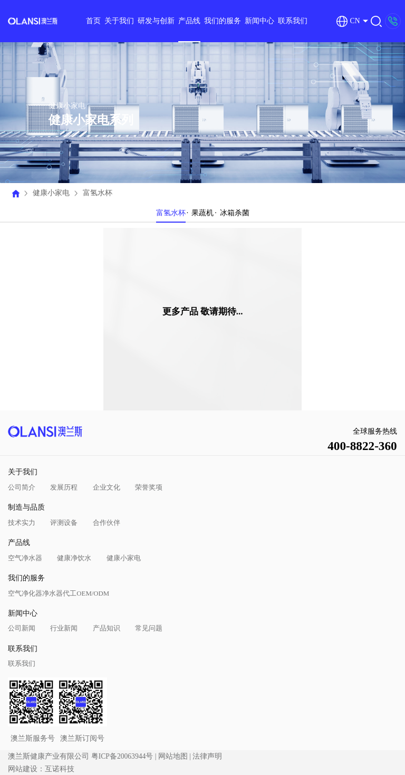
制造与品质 (26, 507)
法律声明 (207, 756)
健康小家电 (51, 193)
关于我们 (119, 21)
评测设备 (64, 523)
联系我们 (292, 21)
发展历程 (64, 487)
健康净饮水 (74, 558)
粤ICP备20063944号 (122, 756)
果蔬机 (202, 213)
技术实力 (21, 523)
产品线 (189, 21)
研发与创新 (156, 21)
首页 (93, 21)
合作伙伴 (106, 523)
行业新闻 (64, 628)
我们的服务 (222, 21)
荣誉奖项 (148, 487)
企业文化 (106, 487)
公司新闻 (21, 628)
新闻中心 (259, 21)
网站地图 (173, 756)
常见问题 (148, 628)
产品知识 (106, 628)
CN (348, 21)
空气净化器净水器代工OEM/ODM (58, 593)
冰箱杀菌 (234, 213)
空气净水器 (25, 558)
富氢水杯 (97, 193)
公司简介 (21, 487)
